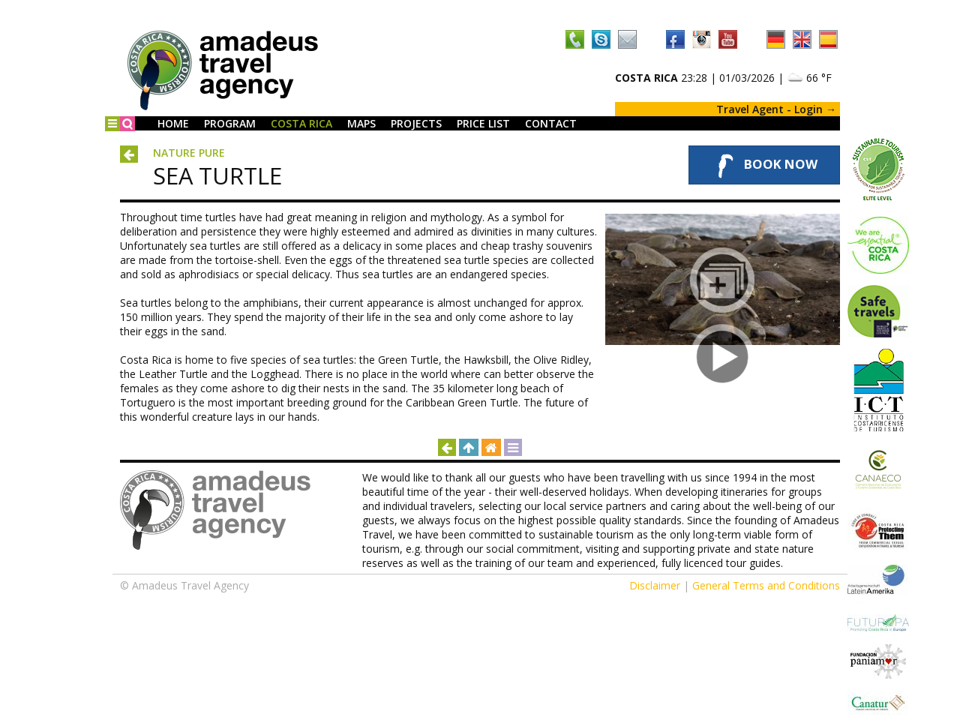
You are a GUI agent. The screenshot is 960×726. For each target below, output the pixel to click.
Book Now (764, 165)
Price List (483, 123)
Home (173, 123)
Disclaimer (654, 585)
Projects (416, 123)
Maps (361, 123)
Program (230, 123)
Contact (551, 123)
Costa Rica (301, 123)
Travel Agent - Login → (776, 109)
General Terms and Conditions (766, 585)
